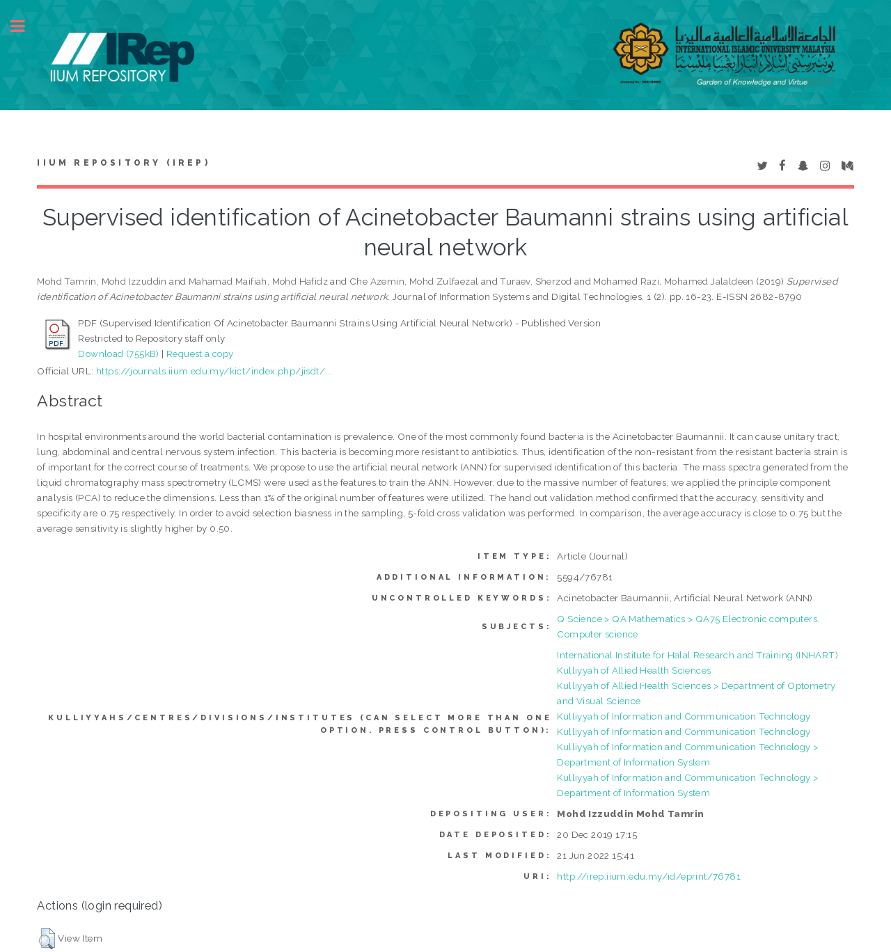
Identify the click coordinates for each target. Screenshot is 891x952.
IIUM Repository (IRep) (123, 163)
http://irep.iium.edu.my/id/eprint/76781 (649, 876)
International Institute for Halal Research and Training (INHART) (697, 654)
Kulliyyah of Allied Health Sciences (634, 670)
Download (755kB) (118, 353)
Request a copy (200, 353)
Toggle (25, 26)
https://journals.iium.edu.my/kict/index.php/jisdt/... (214, 370)
